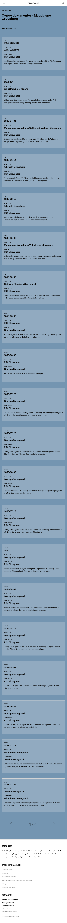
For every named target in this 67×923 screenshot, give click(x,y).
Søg (63, 3)
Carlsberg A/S (6, 873)
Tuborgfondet (6, 884)
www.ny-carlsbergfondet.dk (10, 917)
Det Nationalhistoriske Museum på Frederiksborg (17, 880)
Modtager (8, 54)
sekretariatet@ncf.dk (10, 911)
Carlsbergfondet (7, 869)
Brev (5, 40)
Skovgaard (33, 3)
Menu (4, 3)
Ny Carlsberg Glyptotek (9, 876)
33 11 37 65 (6, 908)
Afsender (7, 47)
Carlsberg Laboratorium (9, 887)
